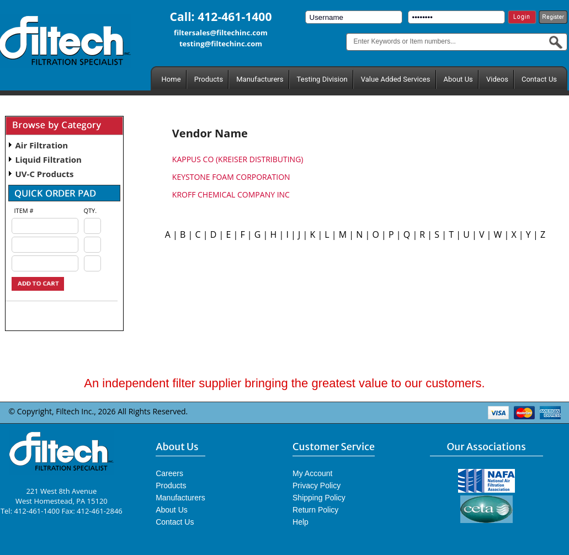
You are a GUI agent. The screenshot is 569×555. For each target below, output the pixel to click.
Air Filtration (41, 145)
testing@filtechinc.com (220, 44)
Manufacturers (259, 79)
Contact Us (539, 79)
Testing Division (322, 79)
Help (301, 521)
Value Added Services (395, 79)
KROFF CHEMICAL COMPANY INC (231, 194)
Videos (497, 79)
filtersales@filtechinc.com (221, 33)
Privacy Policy (317, 485)
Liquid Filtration (48, 159)
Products (208, 79)
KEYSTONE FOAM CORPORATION (231, 177)
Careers (169, 473)
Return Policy (315, 509)
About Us (458, 79)
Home (171, 79)
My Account (312, 473)
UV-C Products (44, 173)
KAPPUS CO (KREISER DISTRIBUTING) (238, 159)
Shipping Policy (319, 497)
